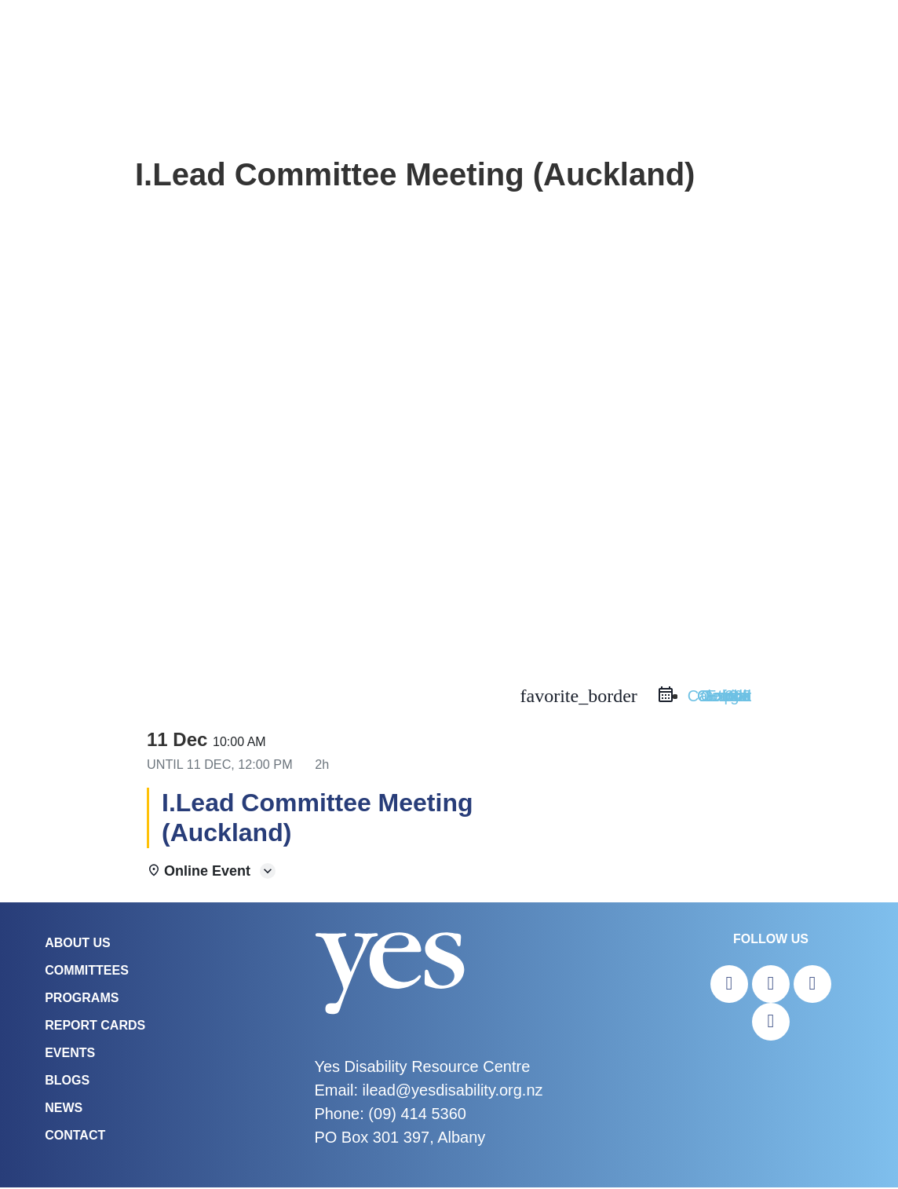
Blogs (67, 1081)
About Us (78, 944)
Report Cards (95, 1027)
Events (70, 1054)
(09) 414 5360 (417, 1115)
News (63, 1109)
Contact (75, 1136)
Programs (82, 999)
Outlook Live (724, 697)
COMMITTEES (87, 972)
